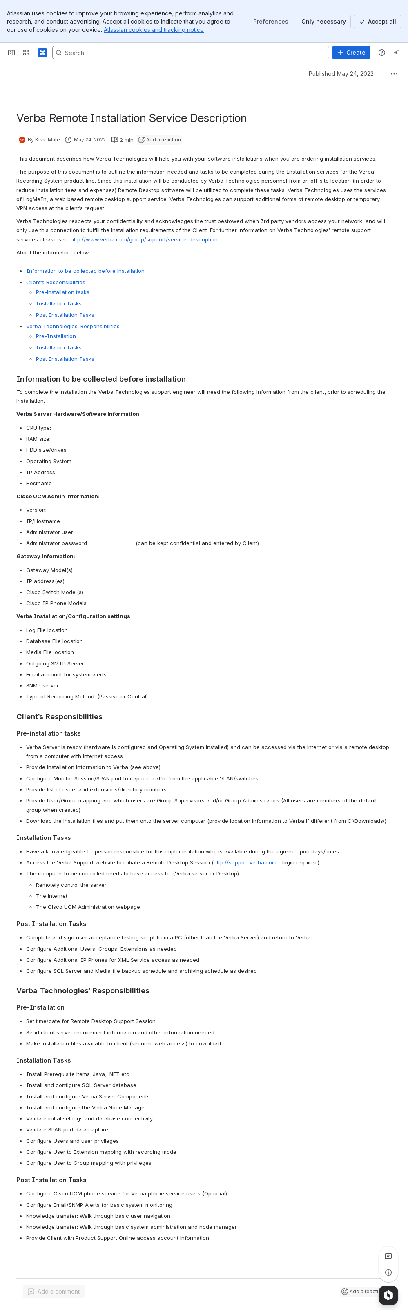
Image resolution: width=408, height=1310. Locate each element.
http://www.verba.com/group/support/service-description (144, 239)
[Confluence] (42, 52)
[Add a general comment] (54, 1291)
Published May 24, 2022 (341, 73)
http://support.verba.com (245, 862)
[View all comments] (388, 1256)
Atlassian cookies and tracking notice (154, 29)
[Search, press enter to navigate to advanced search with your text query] (190, 52)
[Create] (351, 52)
